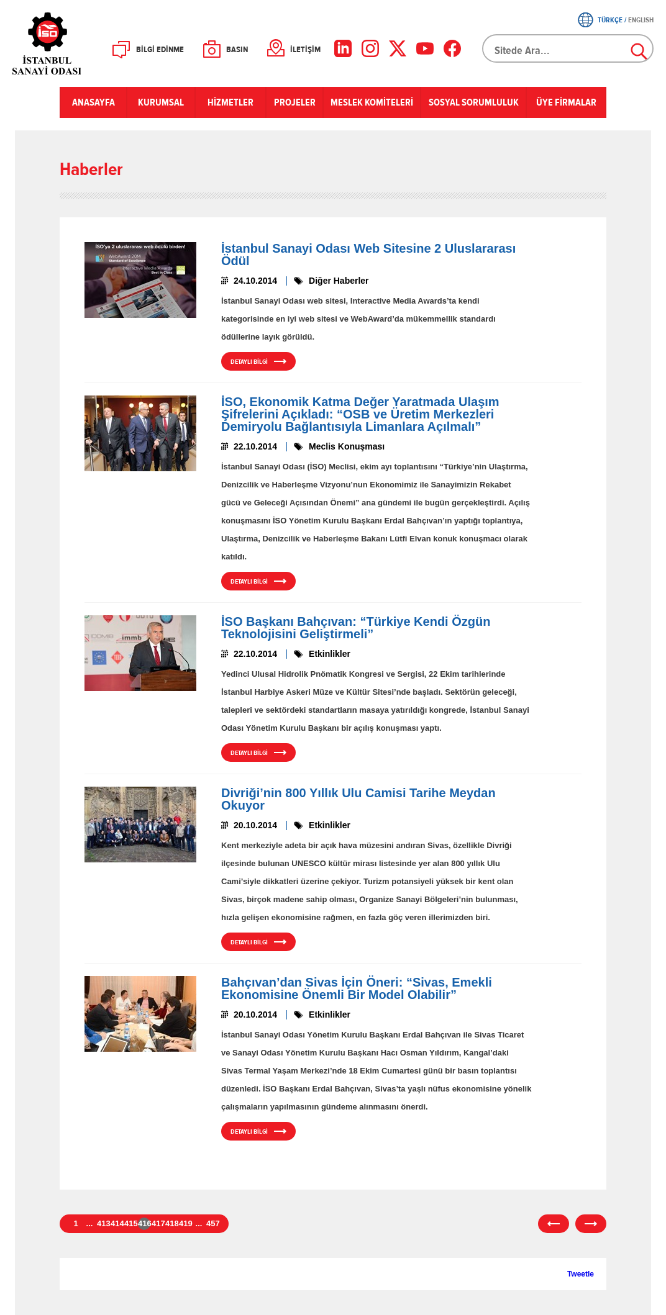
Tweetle (580, 1274)
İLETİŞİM (305, 49)
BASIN (237, 49)
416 (144, 1223)
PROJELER (295, 102)
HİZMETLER (230, 102)
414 (117, 1223)
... (89, 1223)
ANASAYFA (93, 102)
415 (130, 1223)
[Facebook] (452, 48)
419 (185, 1223)
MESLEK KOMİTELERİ (372, 102)
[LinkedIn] (343, 48)
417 (158, 1223)
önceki (553, 1223)
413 (103, 1223)
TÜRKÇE (610, 20)
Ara (640, 52)
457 (212, 1223)
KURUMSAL (161, 102)
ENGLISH (641, 20)
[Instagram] (370, 48)
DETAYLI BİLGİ (249, 361)
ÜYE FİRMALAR (566, 102)
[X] (397, 48)
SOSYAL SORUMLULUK (474, 102)
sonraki (590, 1223)
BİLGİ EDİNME (160, 49)
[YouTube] (425, 48)
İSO (79, 43)
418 (171, 1223)
